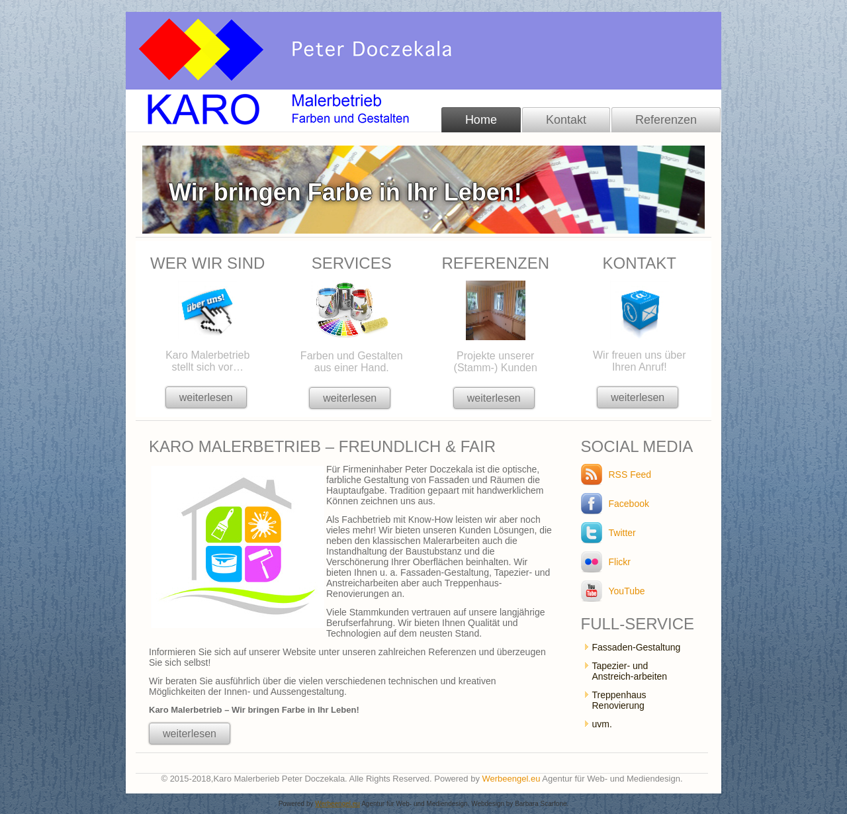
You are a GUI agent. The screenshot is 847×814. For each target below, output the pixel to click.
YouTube (627, 591)
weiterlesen (206, 397)
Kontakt (566, 119)
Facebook (629, 503)
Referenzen (666, 119)
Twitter (622, 532)
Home (481, 119)
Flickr (620, 562)
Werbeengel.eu (511, 779)
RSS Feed (630, 474)
